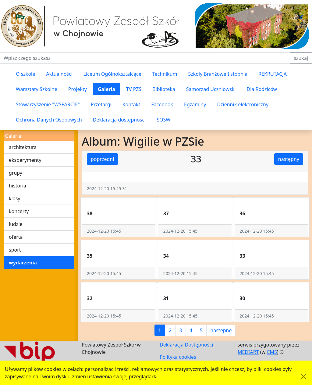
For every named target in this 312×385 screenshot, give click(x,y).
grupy (15, 172)
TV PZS (133, 89)
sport (15, 249)
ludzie (16, 224)
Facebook (162, 104)
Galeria (106, 89)
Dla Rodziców (262, 89)
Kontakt (131, 104)
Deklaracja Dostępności (186, 344)
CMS (272, 352)
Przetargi (101, 104)
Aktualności (59, 74)
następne (221, 330)
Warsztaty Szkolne (36, 89)
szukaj (301, 58)
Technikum (164, 74)
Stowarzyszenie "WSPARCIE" (48, 104)
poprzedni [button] (102, 159)
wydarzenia (23, 262)
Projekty (77, 89)
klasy (14, 198)
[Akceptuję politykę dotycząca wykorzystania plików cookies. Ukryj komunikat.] (303, 376)
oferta (16, 237)
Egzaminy (195, 104)
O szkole (25, 74)
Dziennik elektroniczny (242, 104)
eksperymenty (25, 160)
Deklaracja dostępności (119, 119)
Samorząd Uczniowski (211, 89)
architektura (23, 147)
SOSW (163, 119)
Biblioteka (163, 89)
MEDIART (248, 352)
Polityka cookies (178, 357)
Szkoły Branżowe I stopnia (217, 74)
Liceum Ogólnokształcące (112, 74)
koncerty (19, 211)
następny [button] (288, 159)
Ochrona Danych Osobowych (49, 119)
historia (17, 185)
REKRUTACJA (272, 74)
